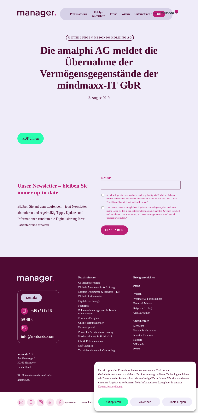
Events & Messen (142, 303)
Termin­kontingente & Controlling (96, 350)
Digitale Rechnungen (89, 301)
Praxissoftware (87, 277)
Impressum (70, 402)
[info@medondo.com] (38, 331)
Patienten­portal (86, 327)
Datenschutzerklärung (110, 386)
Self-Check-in (86, 345)
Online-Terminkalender (91, 322)
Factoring (83, 305)
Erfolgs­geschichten (144, 277)
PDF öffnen (30, 138)
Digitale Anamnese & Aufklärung (96, 287)
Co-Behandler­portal (89, 282)
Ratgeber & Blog (142, 308)
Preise (136, 285)
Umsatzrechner (141, 312)
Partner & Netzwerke (144, 330)
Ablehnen (145, 402)
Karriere (137, 339)
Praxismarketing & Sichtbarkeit (95, 336)
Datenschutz (86, 402)
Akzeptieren (113, 402)
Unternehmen (141, 320)
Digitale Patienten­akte (90, 296)
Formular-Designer (88, 318)
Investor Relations (143, 335)
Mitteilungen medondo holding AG (100, 37)
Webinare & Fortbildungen (147, 298)
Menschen (138, 325)
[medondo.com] (164, 14)
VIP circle (138, 344)
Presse (136, 348)
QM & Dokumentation (90, 341)
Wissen (137, 293)
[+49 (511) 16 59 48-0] (38, 314)
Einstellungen (177, 402)
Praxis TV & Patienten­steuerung (95, 332)
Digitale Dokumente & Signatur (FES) (99, 291)
